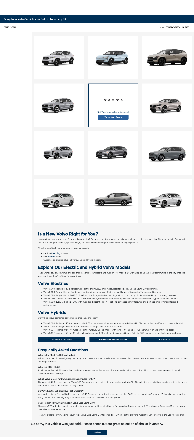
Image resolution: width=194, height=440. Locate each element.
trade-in (51, 256)
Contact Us (164, 339)
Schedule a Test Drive (61, 339)
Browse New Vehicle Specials (113, 339)
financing (55, 253)
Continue (97, 432)
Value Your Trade (113, 117)
